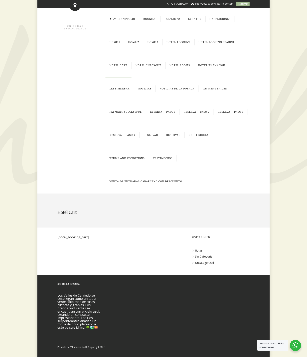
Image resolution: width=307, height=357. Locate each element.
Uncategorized (204, 263)
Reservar (243, 4)
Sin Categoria (203, 256)
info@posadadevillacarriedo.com (214, 3)
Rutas (199, 250)
